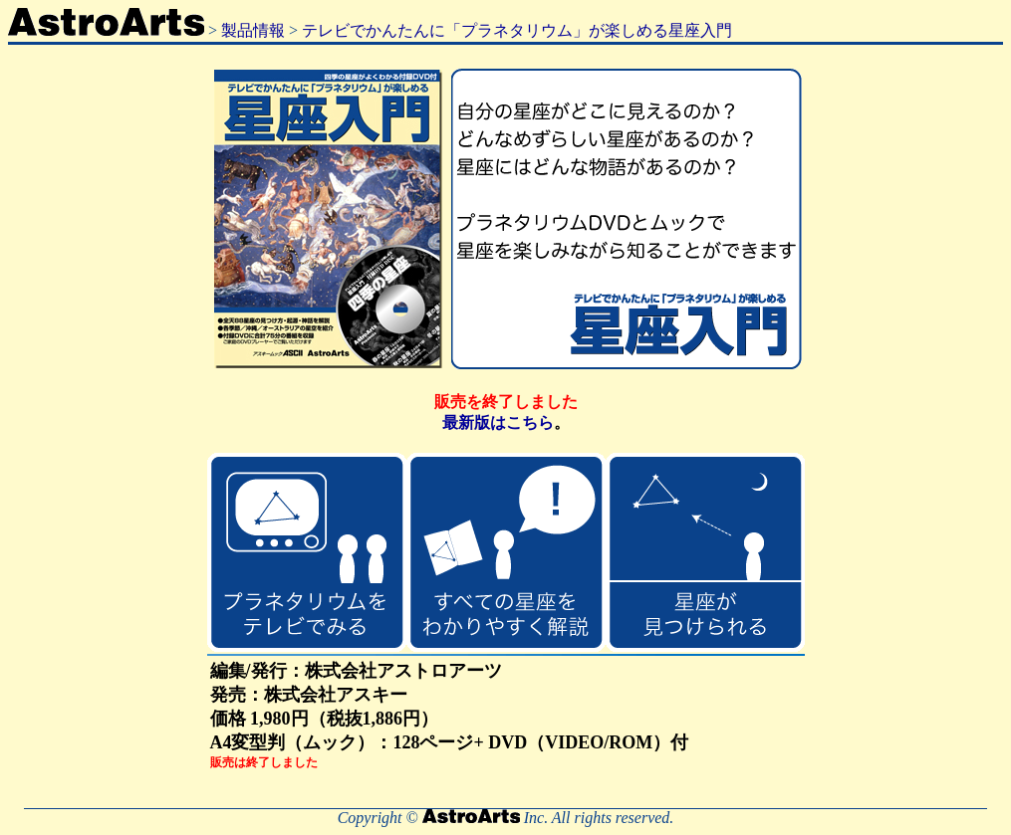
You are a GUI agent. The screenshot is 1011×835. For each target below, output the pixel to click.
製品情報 (253, 30)
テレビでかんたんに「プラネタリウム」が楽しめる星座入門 (517, 30)
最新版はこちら (498, 422)
